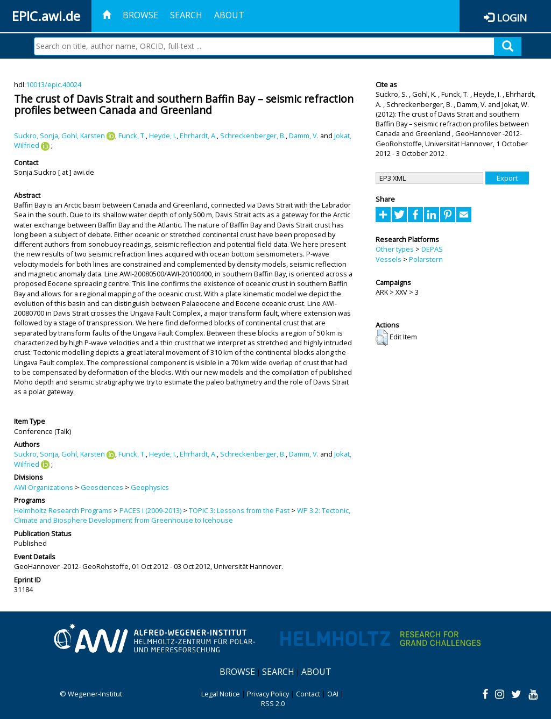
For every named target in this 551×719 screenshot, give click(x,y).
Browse (140, 15)
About (229, 15)
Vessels (388, 259)
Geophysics (150, 487)
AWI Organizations (43, 487)
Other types (395, 249)
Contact (308, 694)
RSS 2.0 (273, 703)
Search (186, 15)
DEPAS (432, 249)
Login (512, 17)
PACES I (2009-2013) (150, 510)
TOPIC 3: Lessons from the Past (239, 510)
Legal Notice (220, 694)
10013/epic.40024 (53, 84)
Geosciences (102, 487)
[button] (382, 338)
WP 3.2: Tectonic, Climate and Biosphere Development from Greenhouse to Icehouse (182, 515)
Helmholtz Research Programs (63, 510)
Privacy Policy (268, 694)
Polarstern (426, 259)
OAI (332, 694)
